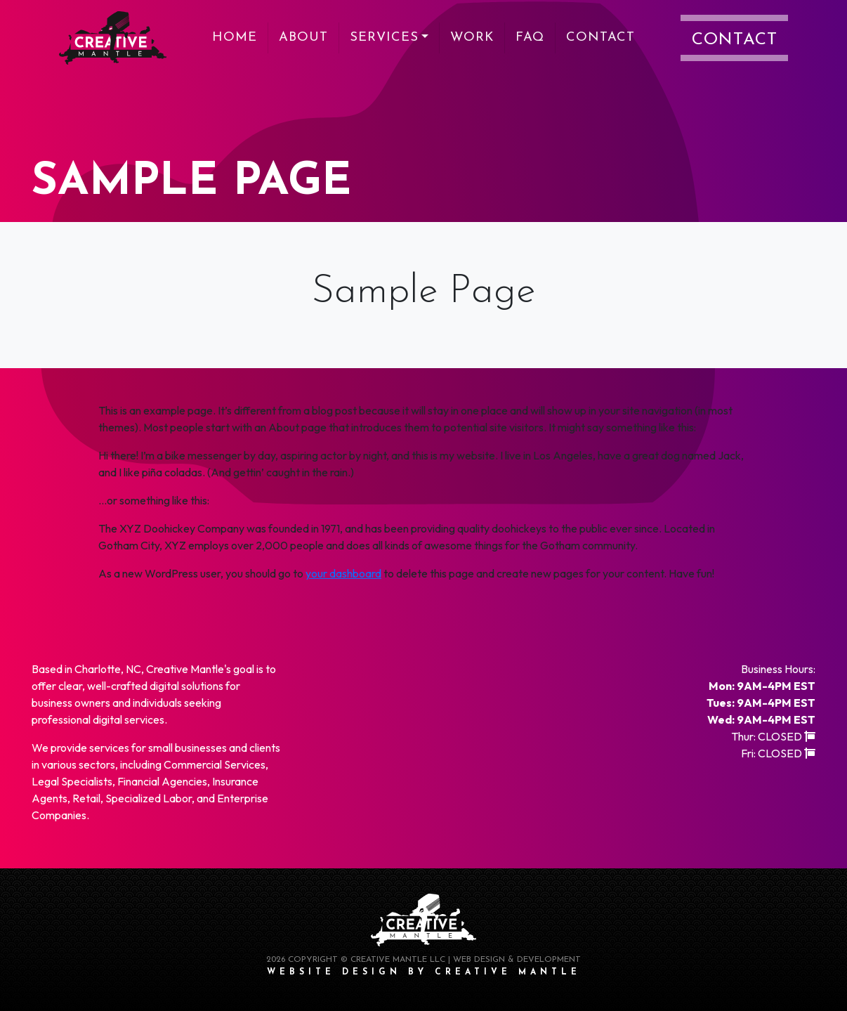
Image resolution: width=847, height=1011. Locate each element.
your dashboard (343, 573)
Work (472, 37)
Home (234, 37)
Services (384, 37)
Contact (600, 37)
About (303, 37)
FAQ (530, 37)
